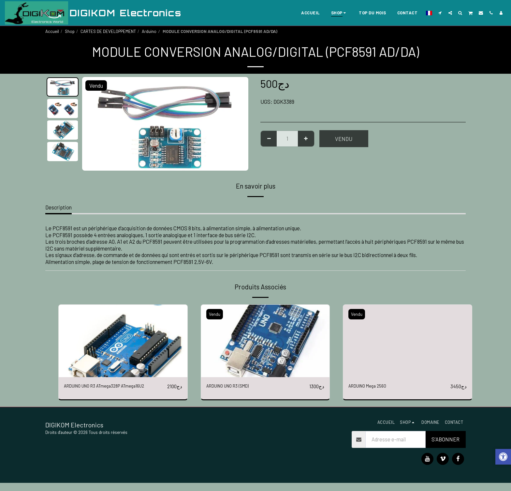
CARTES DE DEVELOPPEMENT (108, 31)
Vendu (343, 138)
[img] (123, 341)
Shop (70, 31)
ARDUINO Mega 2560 (372, 386)
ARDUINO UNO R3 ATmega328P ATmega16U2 (100, 390)
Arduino (149, 31)
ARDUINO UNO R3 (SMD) (234, 386)
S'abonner (445, 447)
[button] (440, 12)
